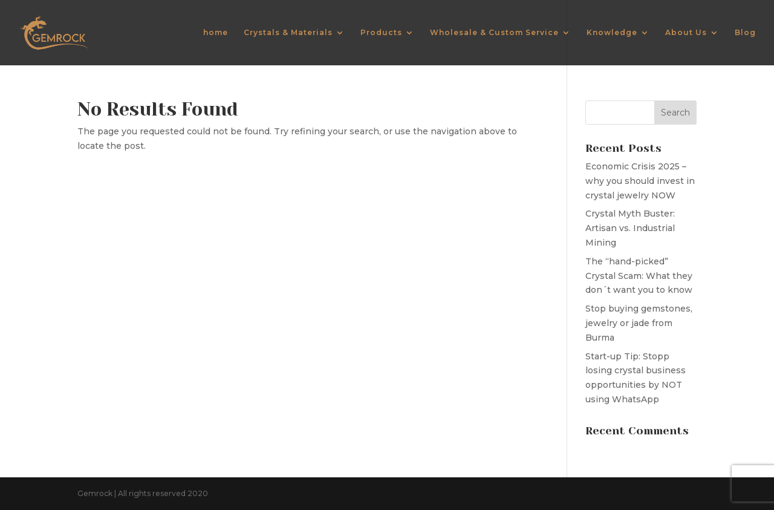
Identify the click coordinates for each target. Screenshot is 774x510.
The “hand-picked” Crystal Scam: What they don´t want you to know (638, 276)
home (215, 32)
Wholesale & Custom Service (494, 32)
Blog (745, 32)
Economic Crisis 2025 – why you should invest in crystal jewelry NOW (640, 181)
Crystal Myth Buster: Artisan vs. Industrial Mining (630, 228)
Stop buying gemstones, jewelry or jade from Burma (638, 323)
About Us (686, 32)
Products (381, 32)
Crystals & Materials (288, 32)
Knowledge (612, 32)
